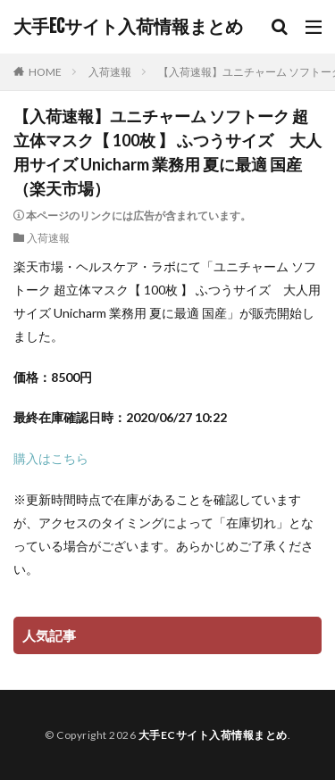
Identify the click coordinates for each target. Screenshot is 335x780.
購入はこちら (50, 458)
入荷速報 (109, 72)
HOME (45, 72)
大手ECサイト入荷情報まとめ (128, 27)
